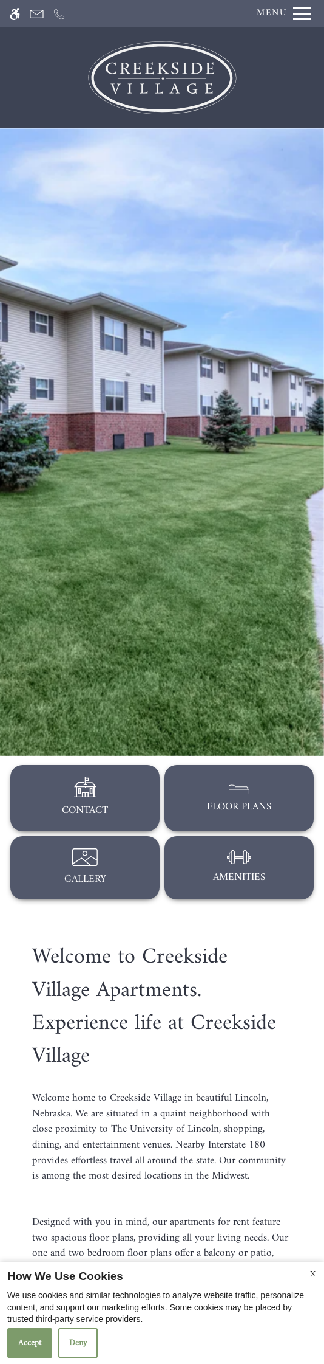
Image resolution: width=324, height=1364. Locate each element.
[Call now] (59, 13)
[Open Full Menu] (281, 13)
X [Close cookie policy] (313, 1274)
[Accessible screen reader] (14, 13)
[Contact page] (36, 13)
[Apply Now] (74, 13)
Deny (78, 1343)
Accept (29, 1343)
